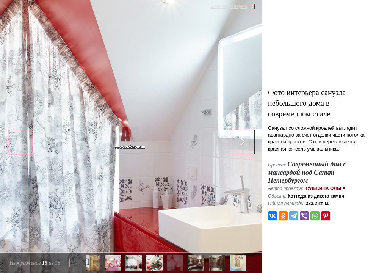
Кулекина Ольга (324, 188)
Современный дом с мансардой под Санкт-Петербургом (307, 172)
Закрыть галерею (229, 6)
